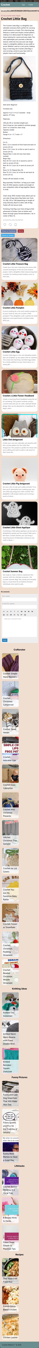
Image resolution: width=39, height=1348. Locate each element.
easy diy (14, 220)
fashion (20, 220)
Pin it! (21, 231)
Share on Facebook (8, 231)
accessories (7, 220)
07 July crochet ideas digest (10, 16)
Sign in (23, 5)
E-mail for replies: (8, 604)
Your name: (6, 596)
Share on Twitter (8, 235)
